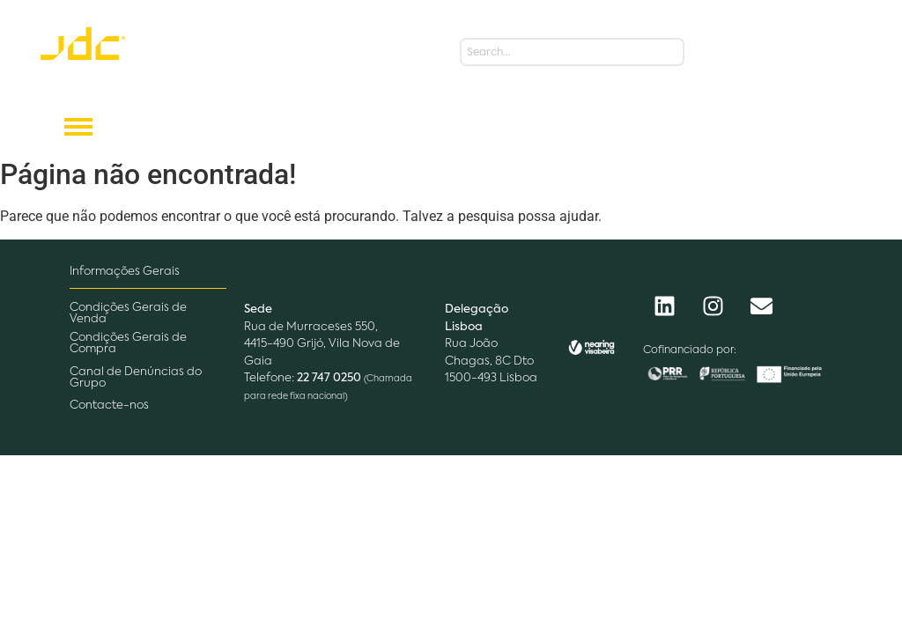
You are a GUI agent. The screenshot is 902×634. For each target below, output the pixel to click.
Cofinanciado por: (689, 350)
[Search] (572, 52)
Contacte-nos (109, 405)
